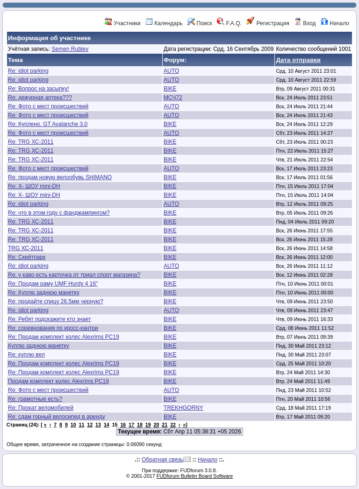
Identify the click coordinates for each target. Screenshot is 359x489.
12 (90, 424)
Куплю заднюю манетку (38, 345)
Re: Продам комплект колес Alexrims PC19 (63, 337)
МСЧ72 (173, 97)
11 (82, 424)
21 (164, 424)
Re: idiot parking (28, 71)
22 (173, 424)
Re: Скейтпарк (26, 257)
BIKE (170, 88)
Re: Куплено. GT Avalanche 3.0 (47, 124)
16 (123, 424)
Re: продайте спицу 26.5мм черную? (55, 301)
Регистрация (267, 23)
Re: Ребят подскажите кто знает (49, 319)
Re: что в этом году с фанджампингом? (59, 213)
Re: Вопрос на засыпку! (38, 88)
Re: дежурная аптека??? (40, 97)
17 (131, 424)
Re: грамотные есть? (35, 399)
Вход (305, 23)
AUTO (171, 71)
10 (73, 424)
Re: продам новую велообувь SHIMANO (60, 177)
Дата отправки (298, 59)
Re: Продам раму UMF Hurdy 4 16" (53, 283)
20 (156, 424)
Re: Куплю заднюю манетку (43, 292)
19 (148, 424)
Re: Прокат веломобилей (40, 408)
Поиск (199, 23)
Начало (335, 23)
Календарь (164, 23)
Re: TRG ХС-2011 (30, 142)
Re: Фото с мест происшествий (48, 106)
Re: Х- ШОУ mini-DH (34, 186)
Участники (123, 23)
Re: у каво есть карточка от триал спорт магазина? (74, 275)
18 (140, 424)
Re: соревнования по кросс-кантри (53, 328)
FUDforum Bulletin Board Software (195, 476)
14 (106, 424)
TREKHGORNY (183, 408)
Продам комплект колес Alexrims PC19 (58, 381)
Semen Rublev (69, 49)
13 (98, 424)
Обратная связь (162, 459)
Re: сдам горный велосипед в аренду (56, 416)
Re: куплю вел (26, 354)
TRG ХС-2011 (25, 248)
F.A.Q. (229, 23)
